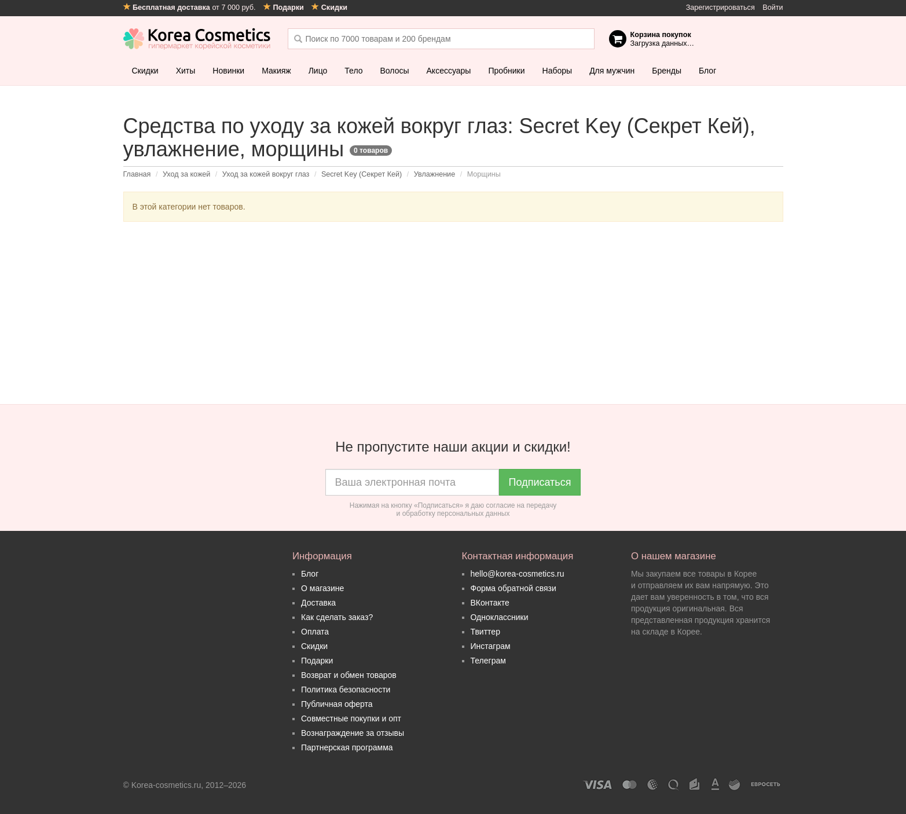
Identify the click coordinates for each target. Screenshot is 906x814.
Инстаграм (491, 646)
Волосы (394, 70)
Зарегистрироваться (720, 7)
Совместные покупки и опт (351, 718)
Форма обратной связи (513, 588)
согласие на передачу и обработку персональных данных (477, 509)
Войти (772, 7)
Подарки (317, 660)
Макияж (276, 70)
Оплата (315, 631)
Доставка (318, 602)
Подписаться (540, 482)
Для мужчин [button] (611, 70)
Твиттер (485, 631)
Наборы (557, 70)
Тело (353, 70)
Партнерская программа (347, 747)
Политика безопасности (345, 689)
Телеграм (488, 660)
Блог (707, 70)
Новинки (228, 70)
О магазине (322, 588)
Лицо (318, 70)
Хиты (186, 70)
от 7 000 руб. (190, 7)
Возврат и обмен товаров (349, 675)
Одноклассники (500, 617)
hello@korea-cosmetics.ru (517, 573)
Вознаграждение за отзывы (352, 733)
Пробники (506, 70)
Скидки (145, 70)
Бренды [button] (666, 70)
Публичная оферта (337, 704)
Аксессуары (449, 70)
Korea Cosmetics (197, 39)
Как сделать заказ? (337, 617)
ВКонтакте (490, 602)
